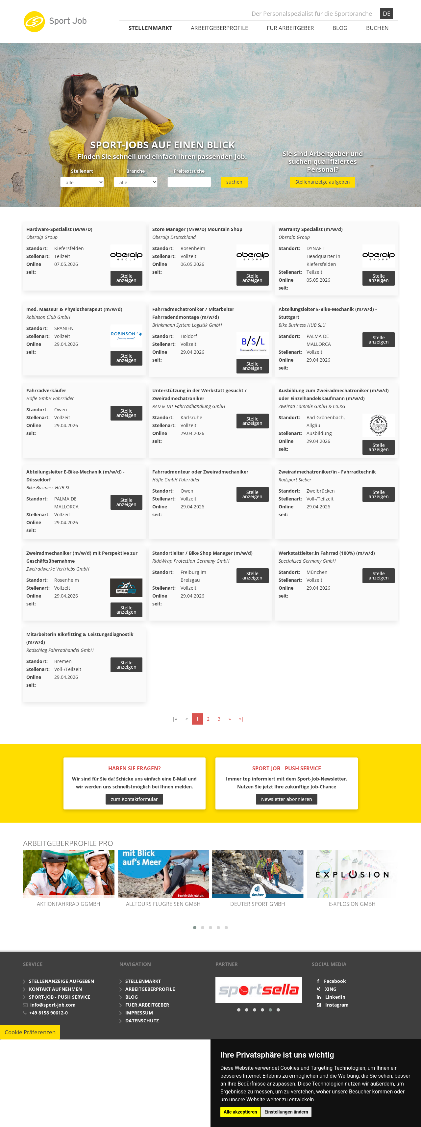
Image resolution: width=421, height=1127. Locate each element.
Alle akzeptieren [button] (240, 1111)
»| (241, 720)
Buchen (377, 28)
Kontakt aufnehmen (55, 990)
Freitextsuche (189, 171)
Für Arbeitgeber (290, 28)
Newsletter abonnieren (286, 800)
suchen (234, 182)
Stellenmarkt (150, 28)
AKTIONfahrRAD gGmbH (68, 905)
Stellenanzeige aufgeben (322, 182)
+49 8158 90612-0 (48, 1014)
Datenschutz (142, 1022)
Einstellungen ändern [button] (286, 1111)
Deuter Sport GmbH (257, 905)
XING (330, 990)
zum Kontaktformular (134, 800)
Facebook (335, 982)
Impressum (139, 1014)
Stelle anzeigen (126, 278)
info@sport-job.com (53, 1006)
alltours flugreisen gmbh (163, 905)
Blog (340, 28)
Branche (135, 171)
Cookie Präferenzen (30, 1033)
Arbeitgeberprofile (219, 28)
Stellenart (82, 171)
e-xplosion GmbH (352, 905)
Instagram (337, 1006)
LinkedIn (335, 998)
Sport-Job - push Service (59, 998)
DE (386, 13)
